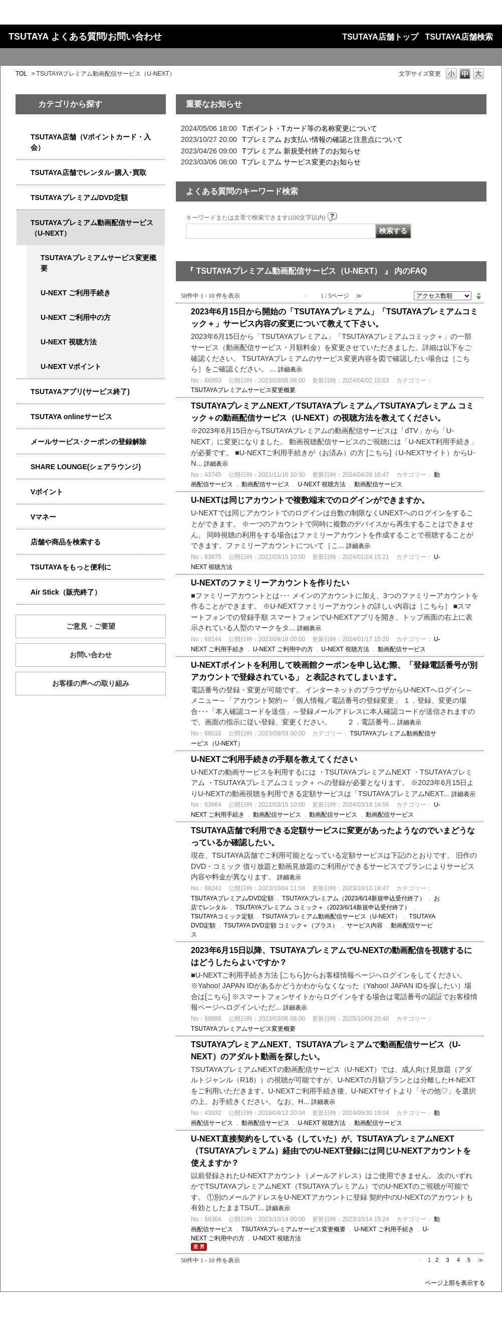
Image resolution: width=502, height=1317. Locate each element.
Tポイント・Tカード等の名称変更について (309, 128)
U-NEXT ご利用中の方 (76, 317)
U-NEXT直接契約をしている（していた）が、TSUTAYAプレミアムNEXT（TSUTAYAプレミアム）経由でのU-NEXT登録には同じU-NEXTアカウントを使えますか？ (331, 1151)
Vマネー (43, 517)
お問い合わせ (91, 655)
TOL (21, 73)
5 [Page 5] (468, 1260)
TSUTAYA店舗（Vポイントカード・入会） (91, 142)
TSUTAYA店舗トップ (380, 37)
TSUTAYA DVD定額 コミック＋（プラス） (281, 925)
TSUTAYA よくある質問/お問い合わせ (85, 37)
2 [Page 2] (436, 1260)
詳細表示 (290, 369)
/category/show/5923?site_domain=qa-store (23, 223)
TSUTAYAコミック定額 (222, 916)
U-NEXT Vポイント (71, 366)
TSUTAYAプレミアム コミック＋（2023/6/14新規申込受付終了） (322, 907)
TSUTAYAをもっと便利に (71, 567)
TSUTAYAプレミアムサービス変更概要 (98, 263)
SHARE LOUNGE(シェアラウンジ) (86, 467)
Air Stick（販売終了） (66, 592)
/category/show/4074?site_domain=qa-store (23, 492)
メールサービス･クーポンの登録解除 (88, 442)
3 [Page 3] (447, 1260)
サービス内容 (365, 925)
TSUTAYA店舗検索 (459, 37)
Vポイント (47, 492)
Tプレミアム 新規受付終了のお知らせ (301, 151)
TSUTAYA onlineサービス (71, 417)
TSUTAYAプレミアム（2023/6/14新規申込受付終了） (353, 898)
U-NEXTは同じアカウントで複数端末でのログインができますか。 (310, 500)
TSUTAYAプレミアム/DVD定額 (79, 198)
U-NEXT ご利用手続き (76, 293)
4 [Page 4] (458, 1260)
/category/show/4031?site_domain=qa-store (23, 198)
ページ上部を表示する (455, 1282)
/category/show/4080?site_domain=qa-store (23, 442)
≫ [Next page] (480, 1260)
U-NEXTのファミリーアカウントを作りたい (270, 583)
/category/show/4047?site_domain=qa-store (23, 137)
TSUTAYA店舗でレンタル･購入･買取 (88, 172)
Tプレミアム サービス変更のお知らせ (301, 162)
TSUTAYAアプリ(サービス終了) (80, 392)
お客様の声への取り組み (90, 683)
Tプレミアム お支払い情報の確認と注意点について (322, 139)
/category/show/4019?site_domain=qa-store (23, 392)
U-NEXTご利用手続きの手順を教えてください (274, 759)
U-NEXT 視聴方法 (69, 342)
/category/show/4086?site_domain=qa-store (23, 542)
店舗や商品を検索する (66, 542)
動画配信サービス (265, 484)
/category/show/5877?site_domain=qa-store (23, 467)
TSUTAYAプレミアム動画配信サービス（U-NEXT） (92, 228)
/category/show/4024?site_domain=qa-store (23, 567)
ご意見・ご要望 (90, 626)
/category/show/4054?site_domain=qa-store (23, 172)
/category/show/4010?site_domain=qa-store (23, 417)
